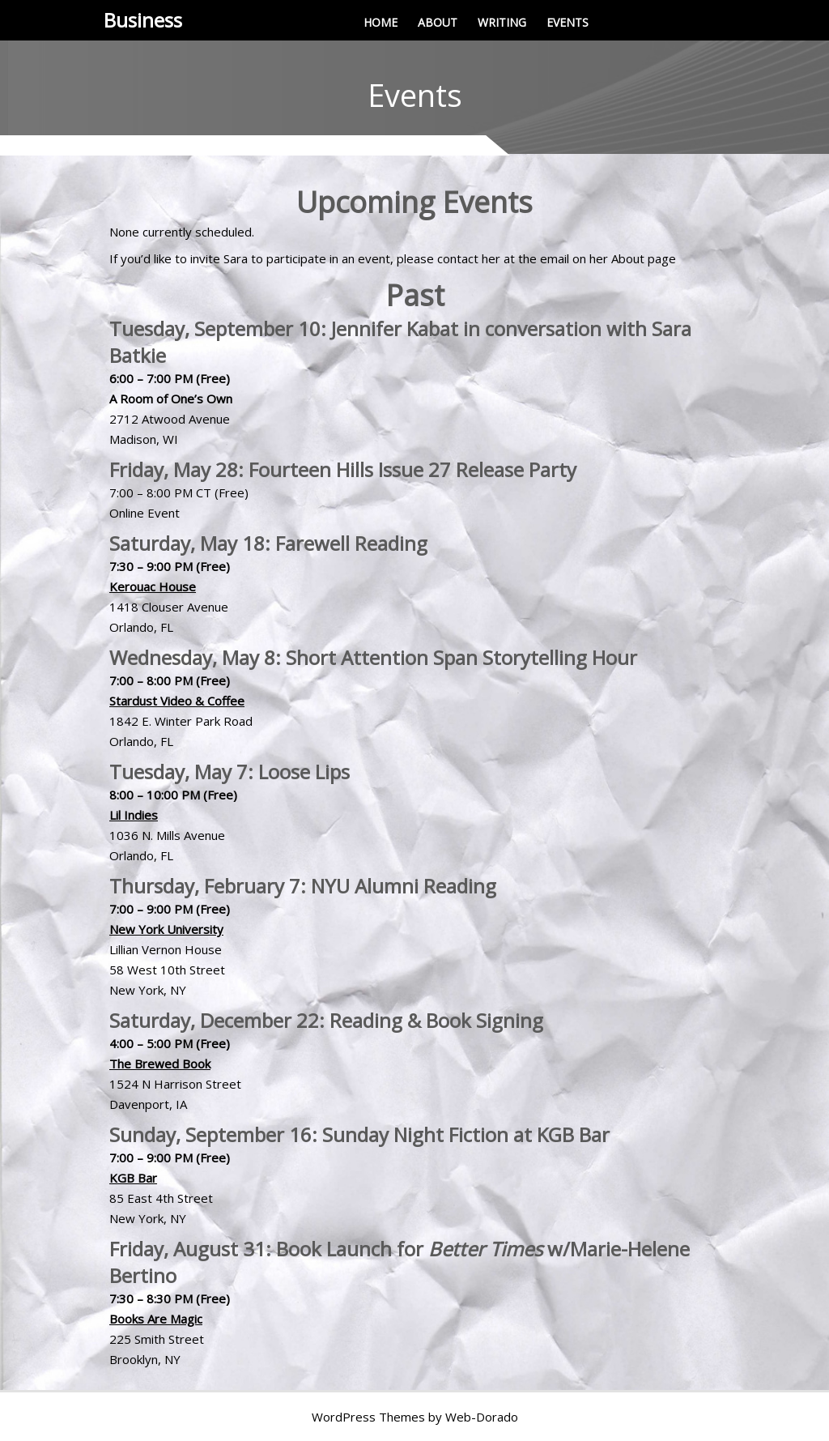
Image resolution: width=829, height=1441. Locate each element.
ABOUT (437, 22)
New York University (166, 929)
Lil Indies (133, 815)
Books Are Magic (155, 1319)
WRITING (502, 22)
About (627, 258)
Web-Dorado (481, 1417)
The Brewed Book (159, 1063)
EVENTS (567, 22)
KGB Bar (133, 1178)
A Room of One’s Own (170, 398)
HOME (380, 22)
